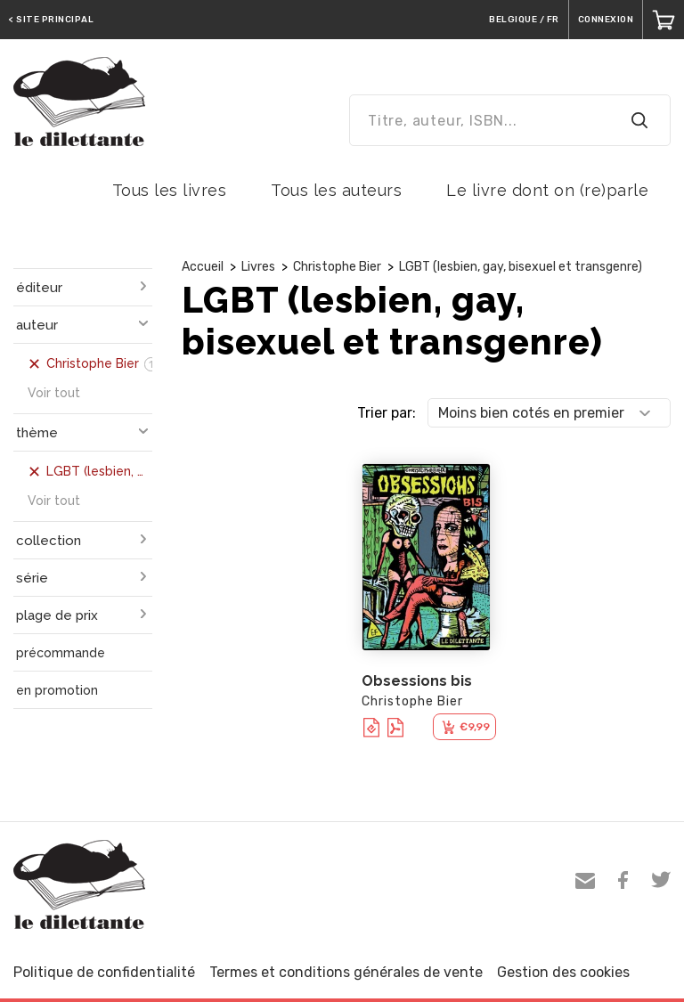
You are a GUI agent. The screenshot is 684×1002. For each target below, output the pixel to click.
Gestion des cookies (563, 972)
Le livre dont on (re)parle (547, 190)
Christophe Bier (337, 266)
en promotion (57, 690)
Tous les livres (169, 190)
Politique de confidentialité (104, 972)
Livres (258, 266)
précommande (60, 653)
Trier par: (386, 412)
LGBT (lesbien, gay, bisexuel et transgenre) (520, 266)
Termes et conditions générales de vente (346, 972)
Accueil (203, 266)
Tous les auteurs (336, 190)
